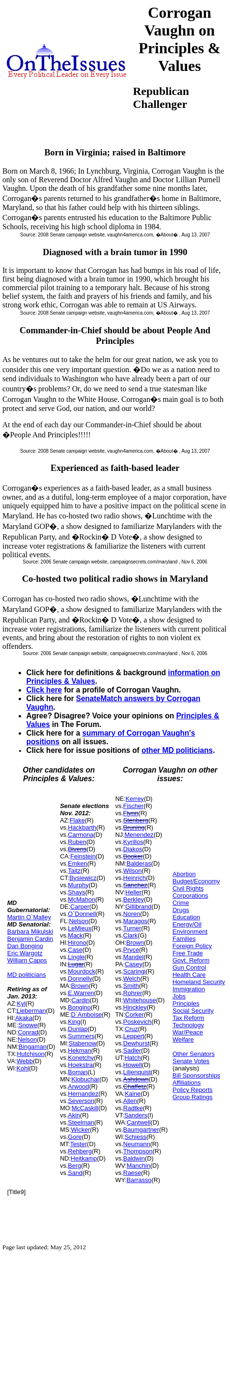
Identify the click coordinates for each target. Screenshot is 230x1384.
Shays (76, 892)
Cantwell (139, 1122)
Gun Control (189, 967)
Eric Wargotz (25, 953)
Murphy (78, 885)
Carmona (80, 834)
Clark (130, 935)
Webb (25, 1061)
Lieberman (31, 1010)
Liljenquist (137, 1072)
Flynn (131, 813)
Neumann (136, 1144)
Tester (78, 1144)
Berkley (133, 899)
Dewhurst (136, 1043)
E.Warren (81, 993)
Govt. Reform (191, 960)
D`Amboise (86, 1014)
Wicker (80, 1129)
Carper (79, 906)
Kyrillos (133, 841)
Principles (186, 1003)
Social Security (193, 1010)
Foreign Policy (192, 946)
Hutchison (30, 1053)
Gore (75, 1136)
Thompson (138, 1151)
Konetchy (81, 1057)
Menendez (138, 834)
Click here (44, 690)
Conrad (28, 1032)
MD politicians (26, 974)
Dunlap (78, 1028)
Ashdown (136, 1079)
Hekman (79, 1050)
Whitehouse (139, 1000)
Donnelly (80, 978)
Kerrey (135, 798)
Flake (77, 820)
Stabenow (83, 1043)
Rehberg (80, 1151)
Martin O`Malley (29, 917)
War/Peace (188, 1032)
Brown (80, 985)
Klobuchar (85, 1079)
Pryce (131, 949)
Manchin (138, 1165)
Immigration (189, 989)
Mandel (133, 957)
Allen (130, 1100)
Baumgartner (141, 1129)
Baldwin (134, 1158)
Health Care (189, 974)
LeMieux (79, 928)
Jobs (179, 996)
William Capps (27, 960)
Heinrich (134, 877)
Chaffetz (134, 1086)
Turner (132, 928)
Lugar (76, 964)
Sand (75, 1172)
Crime (181, 902)
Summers (81, 1036)
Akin (74, 1115)
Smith (131, 985)
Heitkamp (84, 1158)
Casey (133, 964)
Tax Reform (188, 1017)
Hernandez (83, 1093)
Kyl (21, 1003)
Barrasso (139, 1180)
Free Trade (188, 953)
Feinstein (83, 856)
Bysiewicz (83, 877)
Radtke (133, 1108)
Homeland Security (199, 981)
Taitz (74, 870)
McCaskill (85, 1108)
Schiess (135, 1136)
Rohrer (132, 993)
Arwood (78, 1086)
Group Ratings (193, 1097)
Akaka (24, 1017)
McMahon (81, 899)
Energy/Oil (187, 924)
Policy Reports (193, 1089)
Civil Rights (188, 888)
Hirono (77, 942)
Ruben (77, 841)
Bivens (77, 849)
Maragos (135, 921)
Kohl (23, 1068)
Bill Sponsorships (196, 1075)
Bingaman (33, 1046)
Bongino (79, 1007)
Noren (131, 913)
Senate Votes (191, 1061)
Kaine (133, 1093)
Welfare (183, 1039)
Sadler (132, 1050)
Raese (132, 1172)
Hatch (132, 1057)
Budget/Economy (196, 881)
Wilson (132, 870)
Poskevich (137, 1021)
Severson (81, 1100)
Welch (132, 978)
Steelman (81, 1122)
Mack (75, 935)
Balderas (139, 863)
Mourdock (81, 971)
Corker (134, 1014)
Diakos (132, 849)
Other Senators (194, 1053)
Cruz (131, 1028)
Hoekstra (80, 1064)
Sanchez (135, 885)
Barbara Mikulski (30, 931)
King (74, 1021)
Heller (133, 892)
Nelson (27, 1039)
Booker (133, 856)
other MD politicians (177, 750)
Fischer (133, 805)
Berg (74, 1165)
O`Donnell (82, 913)
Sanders (135, 1115)
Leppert (133, 1036)
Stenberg (136, 820)
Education (186, 917)
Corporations (190, 895)
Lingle (76, 957)
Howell (132, 1064)
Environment (190, 931)
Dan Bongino (25, 946)
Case (75, 949)
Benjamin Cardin (30, 938)
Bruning (134, 827)
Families (184, 938)
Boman (78, 1072)
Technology (188, 1025)
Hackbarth (82, 827)
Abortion (184, 874)
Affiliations (187, 1082)
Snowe (27, 1025)
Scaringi (134, 971)
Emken (77, 863)
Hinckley (135, 1007)
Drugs (181, 910)
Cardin (80, 1000)
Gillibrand (138, 906)
